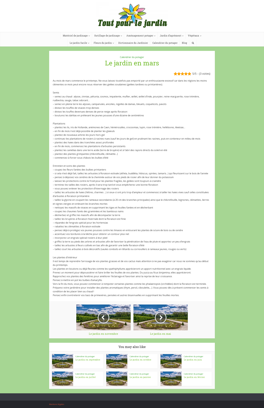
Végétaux (193, 35)
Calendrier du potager (165, 42)
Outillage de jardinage (107, 35)
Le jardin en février (194, 377)
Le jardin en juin (193, 359)
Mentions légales (56, 404)
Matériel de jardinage (75, 35)
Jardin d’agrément (170, 35)
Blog (184, 42)
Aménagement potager (139, 35)
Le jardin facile (78, 42)
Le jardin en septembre (87, 359)
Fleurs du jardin (103, 42)
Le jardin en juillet (85, 377)
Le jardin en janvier (140, 377)
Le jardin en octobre (140, 359)
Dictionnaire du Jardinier (133, 42)
